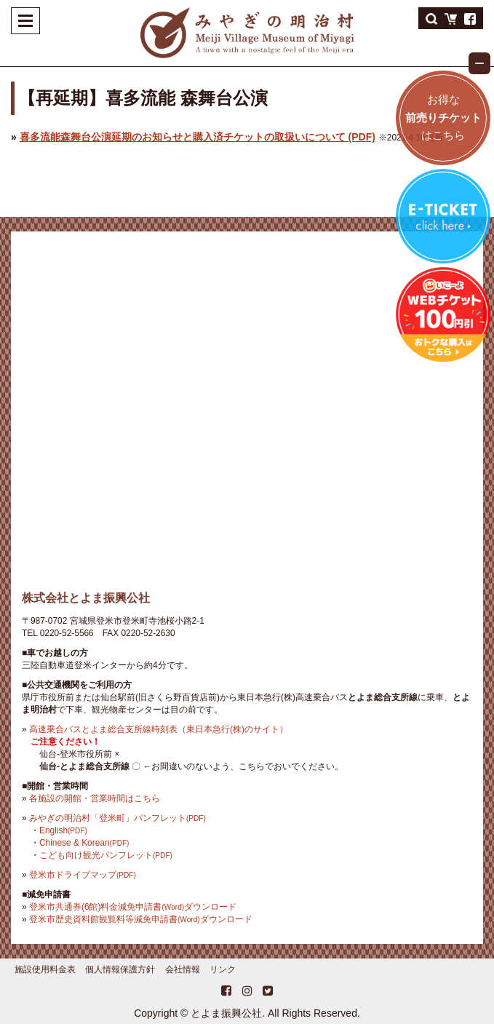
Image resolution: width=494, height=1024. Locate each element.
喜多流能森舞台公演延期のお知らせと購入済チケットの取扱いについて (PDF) (197, 137)
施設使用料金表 (45, 969)
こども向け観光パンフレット (105, 855)
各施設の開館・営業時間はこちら (94, 798)
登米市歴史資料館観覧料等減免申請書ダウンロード (140, 919)
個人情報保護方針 (120, 969)
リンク (223, 969)
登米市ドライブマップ (82, 875)
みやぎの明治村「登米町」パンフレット (117, 818)
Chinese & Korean (84, 843)
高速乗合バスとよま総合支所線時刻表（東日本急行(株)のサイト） (158, 729)
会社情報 (182, 969)
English (63, 830)
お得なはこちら (443, 117)
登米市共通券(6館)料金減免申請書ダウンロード (132, 907)
